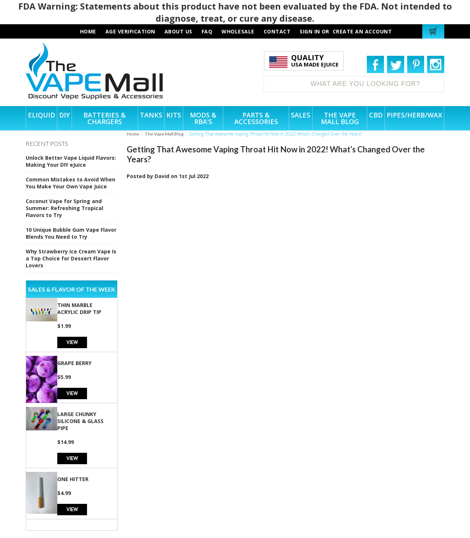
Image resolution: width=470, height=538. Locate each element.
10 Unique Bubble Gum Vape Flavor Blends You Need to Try (71, 233)
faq (207, 31)
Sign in (310, 31)
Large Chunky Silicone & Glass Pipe (80, 421)
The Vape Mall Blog (164, 134)
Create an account (362, 31)
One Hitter (72, 479)
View (72, 342)
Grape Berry (74, 363)
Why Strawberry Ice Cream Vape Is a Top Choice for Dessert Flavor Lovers (71, 258)
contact (277, 31)
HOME (88, 31)
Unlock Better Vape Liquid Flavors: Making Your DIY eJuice (71, 161)
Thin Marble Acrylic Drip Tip (79, 308)
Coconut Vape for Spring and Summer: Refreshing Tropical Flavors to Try (64, 208)
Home (133, 134)
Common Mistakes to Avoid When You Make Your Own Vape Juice (70, 183)
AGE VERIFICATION (130, 31)
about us (178, 31)
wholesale (237, 31)
